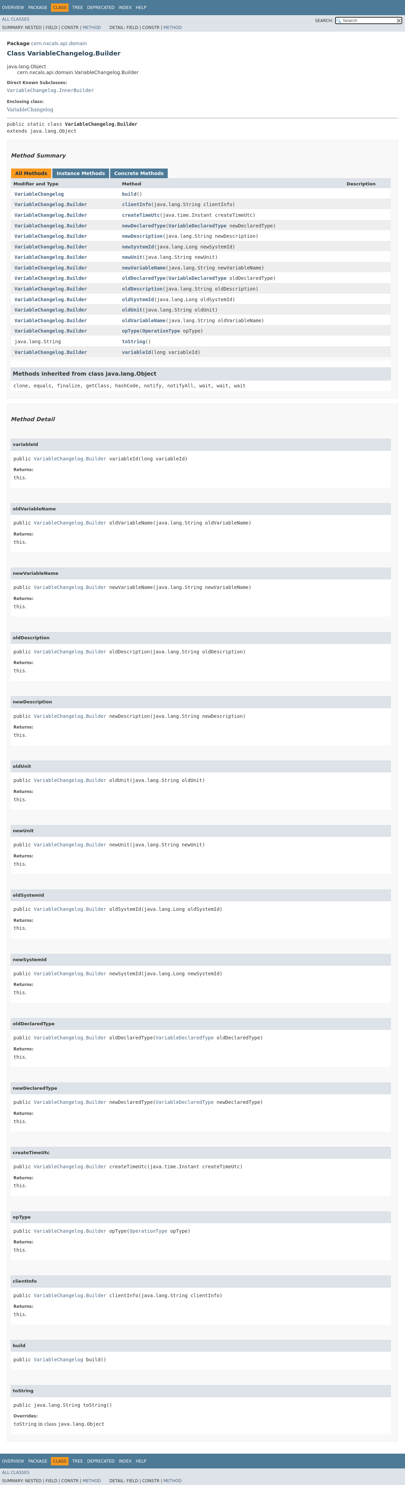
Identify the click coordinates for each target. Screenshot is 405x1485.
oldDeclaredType (143, 278)
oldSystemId (138, 299)
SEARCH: (324, 20)
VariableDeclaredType (197, 225)
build (129, 194)
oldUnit (132, 310)
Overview (13, 7)
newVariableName (143, 268)
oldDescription (142, 289)
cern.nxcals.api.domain (59, 43)
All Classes (15, 19)
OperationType (161, 331)
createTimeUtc (141, 215)
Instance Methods (80, 173)
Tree (77, 7)
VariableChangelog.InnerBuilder (50, 90)
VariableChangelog (30, 109)
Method (92, 27)
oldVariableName (143, 320)
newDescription (142, 236)
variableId (136, 352)
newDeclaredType (143, 225)
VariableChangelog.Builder (50, 204)
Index (125, 7)
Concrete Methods (139, 173)
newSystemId (138, 247)
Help (141, 7)
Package (37, 7)
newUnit (132, 257)
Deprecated (101, 7)
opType (130, 331)
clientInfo (136, 204)
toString (133, 341)
